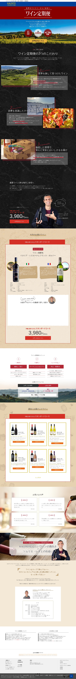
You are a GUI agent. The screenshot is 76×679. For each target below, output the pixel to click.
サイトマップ (20, 666)
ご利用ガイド (7, 660)
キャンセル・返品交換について (10, 667)
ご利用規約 (19, 660)
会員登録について (8, 665)
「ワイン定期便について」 (18, 639)
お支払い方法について (8, 663)
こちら (53, 640)
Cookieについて (24, 676)
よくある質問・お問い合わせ (9, 668)
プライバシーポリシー (63, 663)
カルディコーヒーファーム (64, 660)
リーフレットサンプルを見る (15, 189)
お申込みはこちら (38, 41)
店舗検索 (61, 667)
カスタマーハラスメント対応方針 (65, 665)
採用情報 (61, 668)
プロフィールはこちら (62, 218)
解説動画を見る (18, 441)
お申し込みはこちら (38, 338)
